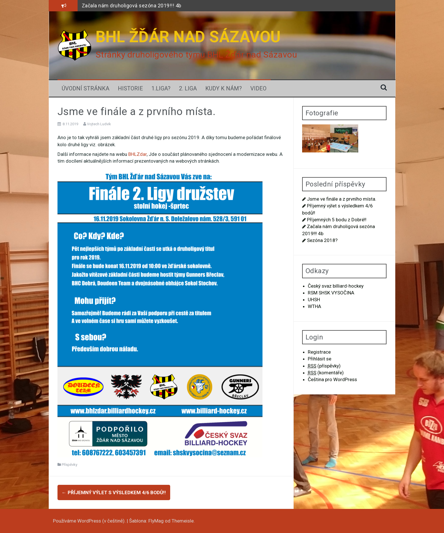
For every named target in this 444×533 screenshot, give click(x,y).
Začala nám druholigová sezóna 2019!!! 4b (132, 6)
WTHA (314, 306)
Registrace (319, 352)
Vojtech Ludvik (99, 124)
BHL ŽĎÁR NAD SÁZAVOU (188, 37)
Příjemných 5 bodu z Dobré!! (336, 219)
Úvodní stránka (85, 88)
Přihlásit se (319, 359)
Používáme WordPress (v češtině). (90, 521)
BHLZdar (137, 154)
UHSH (314, 299)
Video (258, 88)
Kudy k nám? (223, 88)
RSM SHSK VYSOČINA (331, 293)
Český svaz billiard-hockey (336, 286)
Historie (130, 88)
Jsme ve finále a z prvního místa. (341, 199)
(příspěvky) (324, 366)
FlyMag (156, 521)
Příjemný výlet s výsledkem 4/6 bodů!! (114, 492)
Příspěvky (69, 464)
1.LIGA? (160, 88)
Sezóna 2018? (322, 240)
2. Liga (188, 88)
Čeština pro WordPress (332, 379)
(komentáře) (326, 373)
